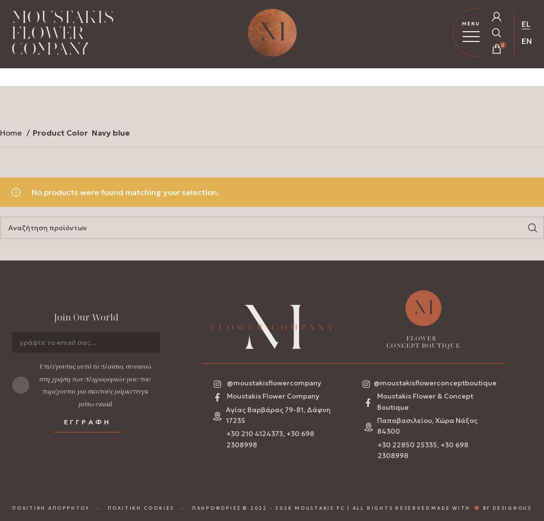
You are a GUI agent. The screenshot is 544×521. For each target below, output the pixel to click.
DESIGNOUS (512, 509)
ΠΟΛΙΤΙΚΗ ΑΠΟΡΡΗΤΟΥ (51, 509)
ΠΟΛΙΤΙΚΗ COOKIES (141, 509)
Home (12, 133)
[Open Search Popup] (496, 32)
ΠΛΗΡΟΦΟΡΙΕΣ (217, 509)
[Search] (272, 228)
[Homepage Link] (62, 35)
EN (527, 41)
